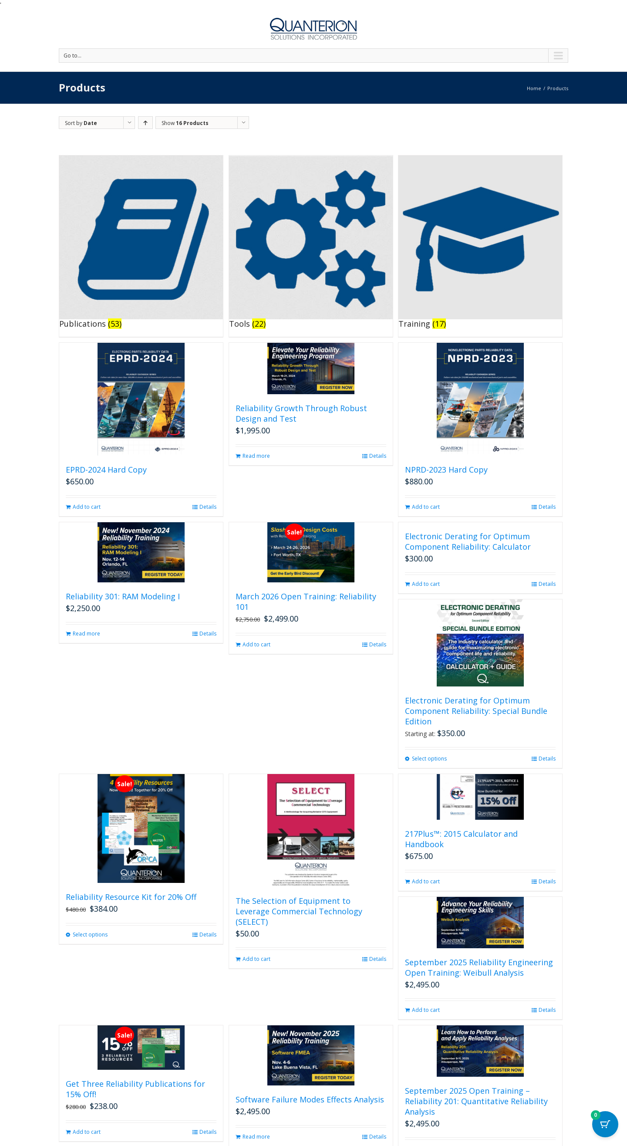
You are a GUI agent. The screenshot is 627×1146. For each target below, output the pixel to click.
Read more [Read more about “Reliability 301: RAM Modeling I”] (86, 633)
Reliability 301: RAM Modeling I (123, 596)
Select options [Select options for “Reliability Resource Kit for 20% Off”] (90, 934)
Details (207, 506)
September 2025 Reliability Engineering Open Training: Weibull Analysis (479, 967)
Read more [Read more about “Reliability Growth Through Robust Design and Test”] (256, 456)
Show (185, 123)
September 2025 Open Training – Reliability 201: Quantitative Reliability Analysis (476, 1101)
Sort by (81, 123)
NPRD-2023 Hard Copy (446, 469)
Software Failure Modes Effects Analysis (310, 1099)
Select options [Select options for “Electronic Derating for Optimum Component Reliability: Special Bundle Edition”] (429, 758)
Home (534, 88)
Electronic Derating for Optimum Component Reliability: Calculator (468, 541)
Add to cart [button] (87, 506)
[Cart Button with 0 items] (605, 1124)
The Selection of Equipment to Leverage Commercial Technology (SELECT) (299, 911)
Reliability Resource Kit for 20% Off (131, 897)
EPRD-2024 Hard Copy (106, 469)
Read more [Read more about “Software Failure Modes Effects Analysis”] (256, 1136)
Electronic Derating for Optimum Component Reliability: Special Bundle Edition (476, 711)
